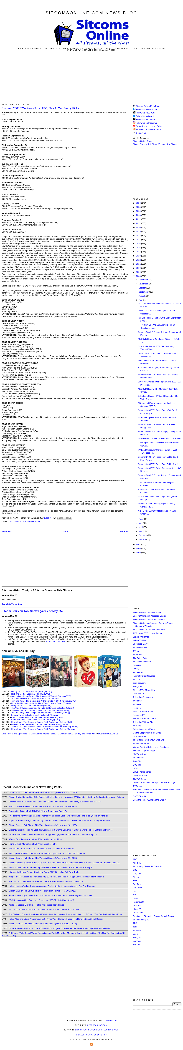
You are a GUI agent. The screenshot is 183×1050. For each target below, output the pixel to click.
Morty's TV (137, 686)
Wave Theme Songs (142, 772)
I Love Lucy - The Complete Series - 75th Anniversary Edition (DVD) (41, 722)
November (144, 284)
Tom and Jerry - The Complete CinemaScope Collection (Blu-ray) (40, 712)
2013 (138, 256)
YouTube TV (138, 944)
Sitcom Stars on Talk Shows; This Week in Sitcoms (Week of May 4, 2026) (42, 891)
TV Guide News (140, 647)
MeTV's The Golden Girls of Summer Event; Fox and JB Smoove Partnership (43, 806)
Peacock (137, 905)
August (142, 296)
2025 (138, 207)
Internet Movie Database (144, 676)
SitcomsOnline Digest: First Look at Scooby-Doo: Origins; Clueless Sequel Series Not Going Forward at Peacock (59, 928)
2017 (138, 239)
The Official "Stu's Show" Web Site (148, 740)
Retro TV (137, 708)
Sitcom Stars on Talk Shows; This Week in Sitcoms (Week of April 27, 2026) (43, 923)
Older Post (123, 531)
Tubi (135, 927)
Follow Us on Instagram (147, 123)
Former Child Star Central (144, 718)
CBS (135, 870)
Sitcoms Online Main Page (146, 106)
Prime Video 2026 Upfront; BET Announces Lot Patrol (33, 844)
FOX (135, 880)
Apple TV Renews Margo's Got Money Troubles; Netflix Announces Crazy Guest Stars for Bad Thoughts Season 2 (60, 820)
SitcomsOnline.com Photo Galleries (149, 619)
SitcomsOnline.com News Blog (91, 12)
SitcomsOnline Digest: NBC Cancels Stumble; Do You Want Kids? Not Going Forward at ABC (51, 895)
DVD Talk (137, 765)
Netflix (136, 898)
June (141, 519)
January (142, 539)
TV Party (137, 725)
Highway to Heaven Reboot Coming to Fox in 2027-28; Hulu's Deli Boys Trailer (44, 872)
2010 (138, 268)
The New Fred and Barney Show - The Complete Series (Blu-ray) (40, 710)
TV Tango (137, 701)
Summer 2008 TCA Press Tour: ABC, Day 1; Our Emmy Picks (40, 108)
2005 (138, 552)
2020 (138, 227)
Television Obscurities (143, 697)
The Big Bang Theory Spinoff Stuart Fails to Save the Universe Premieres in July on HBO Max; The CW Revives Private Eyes (65, 914)
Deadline (137, 665)
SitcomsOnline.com (97, 1025)
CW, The (137, 873)
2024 (138, 211)
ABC (11, 521)
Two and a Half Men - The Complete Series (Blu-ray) (35, 698)
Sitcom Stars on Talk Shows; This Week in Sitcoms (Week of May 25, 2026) (43, 792)
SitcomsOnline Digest (142, 141)
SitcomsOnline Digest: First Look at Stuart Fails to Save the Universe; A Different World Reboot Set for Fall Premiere (61, 830)
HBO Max (137, 888)
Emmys (18, 521)
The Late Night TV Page (144, 750)
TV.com (136, 679)
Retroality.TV (139, 715)
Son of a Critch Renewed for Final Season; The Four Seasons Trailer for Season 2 (46, 881)
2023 (138, 215)
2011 (138, 264)
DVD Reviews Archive (108, 734)
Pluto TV (137, 909)
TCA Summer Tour (31, 521)
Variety (136, 669)
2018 (138, 235)
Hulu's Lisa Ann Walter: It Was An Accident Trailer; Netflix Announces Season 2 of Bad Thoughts (52, 886)
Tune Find (137, 761)
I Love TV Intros (140, 775)
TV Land (137, 930)
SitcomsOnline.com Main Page (147, 612)
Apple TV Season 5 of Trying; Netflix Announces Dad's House (36, 905)
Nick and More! (140, 736)
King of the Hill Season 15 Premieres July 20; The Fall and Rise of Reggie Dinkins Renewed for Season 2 (56, 877)
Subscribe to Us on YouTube (149, 126)
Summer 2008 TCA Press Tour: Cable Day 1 (158, 464)
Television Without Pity (143, 722)
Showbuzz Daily (140, 644)
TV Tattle (137, 704)
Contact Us (139, 133)
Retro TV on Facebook (143, 711)
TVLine (136, 651)
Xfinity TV (137, 937)
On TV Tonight (139, 796)
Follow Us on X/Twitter (146, 113)
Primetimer (138, 672)
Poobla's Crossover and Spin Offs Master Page (154, 782)
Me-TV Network (140, 754)
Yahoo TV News (140, 640)
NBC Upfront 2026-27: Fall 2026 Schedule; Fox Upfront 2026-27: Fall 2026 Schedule (47, 853)
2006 (138, 548)
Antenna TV (138, 757)
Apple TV (137, 863)
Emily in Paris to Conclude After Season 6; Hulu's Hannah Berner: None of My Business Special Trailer (55, 802)
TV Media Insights (141, 743)
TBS (135, 923)
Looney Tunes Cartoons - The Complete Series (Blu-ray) (36, 724)
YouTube (137, 941)
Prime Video (138, 912)
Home (65, 531)
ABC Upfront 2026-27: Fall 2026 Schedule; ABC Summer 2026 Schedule (41, 848)
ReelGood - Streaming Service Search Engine (153, 916)
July (141, 300)
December (144, 280)
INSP (135, 768)
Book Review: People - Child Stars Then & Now (159, 438)
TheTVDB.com (139, 779)
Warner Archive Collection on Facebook (151, 747)
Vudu (135, 934)
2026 (138, 203)
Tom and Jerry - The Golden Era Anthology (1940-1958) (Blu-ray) (40, 701)
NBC (135, 895)
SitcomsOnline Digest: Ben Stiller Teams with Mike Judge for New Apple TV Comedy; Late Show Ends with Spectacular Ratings (66, 797)
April (141, 527)
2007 (138, 544)
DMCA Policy (100, 1035)
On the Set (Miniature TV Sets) (147, 733)
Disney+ (136, 877)
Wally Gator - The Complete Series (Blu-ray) (31, 705)
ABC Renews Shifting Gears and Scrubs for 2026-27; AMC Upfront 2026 (41, 900)
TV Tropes (137, 786)
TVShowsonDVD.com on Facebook (149, 629)
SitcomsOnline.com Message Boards (149, 616)
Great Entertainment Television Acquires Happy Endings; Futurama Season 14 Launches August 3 (53, 834)
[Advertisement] (91, 78)
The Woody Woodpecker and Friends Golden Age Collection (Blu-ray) (42, 708)
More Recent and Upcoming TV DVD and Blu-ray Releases (28, 734)
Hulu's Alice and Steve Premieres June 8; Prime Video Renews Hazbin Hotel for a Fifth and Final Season (56, 919)
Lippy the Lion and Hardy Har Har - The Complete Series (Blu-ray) (41, 703)
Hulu (135, 891)
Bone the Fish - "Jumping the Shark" (149, 800)
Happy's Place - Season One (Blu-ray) (28, 691)
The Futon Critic (140, 658)
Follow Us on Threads (146, 119)
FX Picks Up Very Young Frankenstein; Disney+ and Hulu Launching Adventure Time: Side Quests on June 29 (58, 816)
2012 (138, 260)
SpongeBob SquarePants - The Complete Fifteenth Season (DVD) (41, 696)
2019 (138, 231)
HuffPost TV (138, 694)
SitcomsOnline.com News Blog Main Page (97, 1030)
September (144, 292)
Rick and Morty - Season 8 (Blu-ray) (27, 694)
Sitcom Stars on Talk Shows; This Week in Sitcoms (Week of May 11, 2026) (43, 858)
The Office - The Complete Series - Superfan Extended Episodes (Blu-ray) (44, 727)
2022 (138, 219)
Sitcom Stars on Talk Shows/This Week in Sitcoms (155, 144)
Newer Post (7, 531)
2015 (138, 247)
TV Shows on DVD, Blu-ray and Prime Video (76, 734)
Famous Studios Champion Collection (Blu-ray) (32, 719)
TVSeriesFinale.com (142, 662)
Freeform (137, 884)
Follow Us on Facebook (146, 109)
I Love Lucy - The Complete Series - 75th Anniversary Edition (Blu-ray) (43, 729)
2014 (138, 252)
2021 (138, 223)
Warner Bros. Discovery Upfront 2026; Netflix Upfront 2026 (35, 839)
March (142, 531)
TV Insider (137, 654)
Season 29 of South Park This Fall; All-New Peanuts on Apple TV (38, 811)
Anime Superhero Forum (144, 729)
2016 (138, 243)
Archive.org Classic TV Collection (148, 866)
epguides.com (139, 683)
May (141, 523)
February (143, 535)
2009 (138, 272)
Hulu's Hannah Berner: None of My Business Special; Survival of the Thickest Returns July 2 (50, 867)
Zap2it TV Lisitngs (141, 637)
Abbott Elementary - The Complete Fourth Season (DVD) (37, 717)
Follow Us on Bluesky (145, 116)
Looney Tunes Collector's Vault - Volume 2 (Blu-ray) (34, 715)
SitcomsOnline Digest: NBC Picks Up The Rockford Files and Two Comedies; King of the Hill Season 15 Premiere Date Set (64, 863)
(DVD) (49, 691)
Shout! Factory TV (141, 920)
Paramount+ (138, 902)
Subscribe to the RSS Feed (148, 129)
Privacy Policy (84, 1035)
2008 (138, 276)
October (142, 288)
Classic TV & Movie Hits (144, 690)
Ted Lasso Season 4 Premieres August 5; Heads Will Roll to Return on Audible (44, 909)
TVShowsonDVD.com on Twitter (147, 633)
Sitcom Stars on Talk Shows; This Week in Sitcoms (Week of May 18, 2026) (43, 825)
